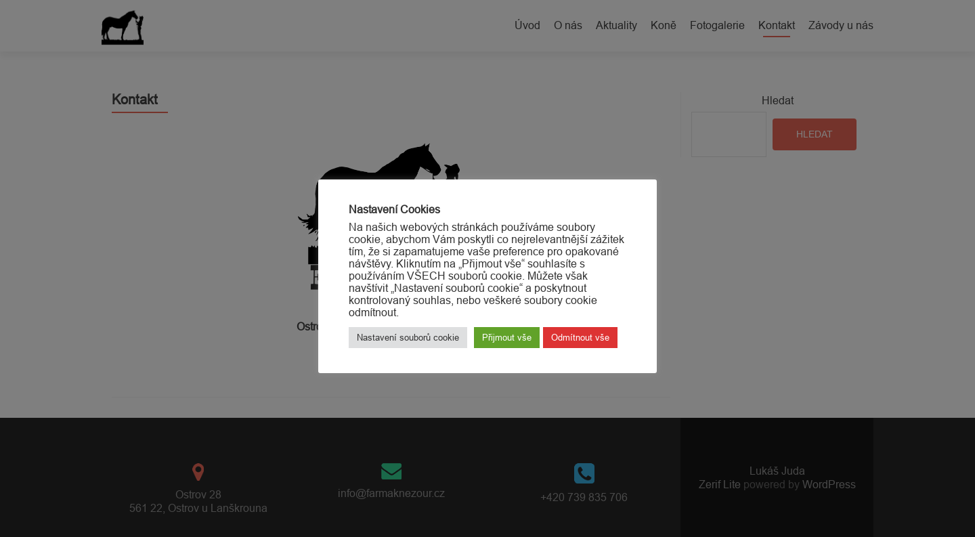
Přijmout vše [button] (507, 337)
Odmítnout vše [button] (580, 337)
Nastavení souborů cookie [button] (408, 337)
